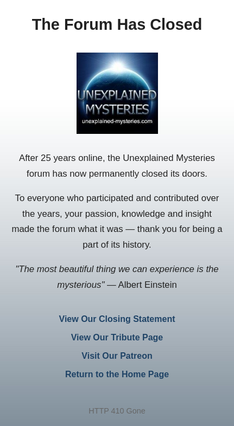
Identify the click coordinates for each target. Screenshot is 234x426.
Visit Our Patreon (116, 355)
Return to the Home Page (117, 374)
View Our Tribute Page (117, 337)
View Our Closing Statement (117, 319)
